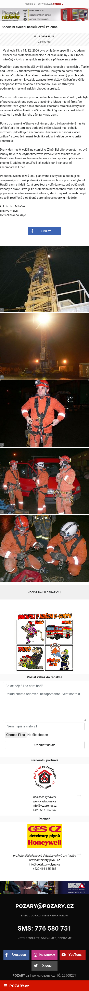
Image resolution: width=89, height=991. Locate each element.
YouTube (74, 955)
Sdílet (46, 231)
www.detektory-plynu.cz (44, 860)
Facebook (19, 955)
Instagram (47, 955)
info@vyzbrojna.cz (44, 805)
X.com (46, 966)
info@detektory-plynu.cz (44, 864)
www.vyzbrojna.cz (44, 801)
